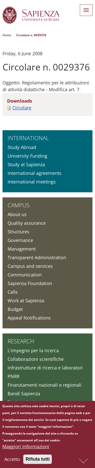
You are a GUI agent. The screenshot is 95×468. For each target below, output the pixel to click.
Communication (25, 275)
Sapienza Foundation (30, 283)
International (28, 138)
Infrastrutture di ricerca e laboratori (45, 368)
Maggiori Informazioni (25, 448)
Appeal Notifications (29, 318)
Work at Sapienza (26, 300)
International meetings (32, 182)
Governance (20, 240)
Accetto (12, 461)
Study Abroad (22, 147)
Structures (18, 232)
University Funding (27, 156)
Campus (19, 205)
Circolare (21, 108)
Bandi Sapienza (24, 393)
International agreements (34, 173)
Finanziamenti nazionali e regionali (45, 385)
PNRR (13, 376)
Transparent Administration (37, 257)
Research (21, 341)
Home (7, 35)
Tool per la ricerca (27, 402)
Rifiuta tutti (38, 460)
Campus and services (30, 266)
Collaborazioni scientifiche (36, 359)
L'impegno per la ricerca (33, 350)
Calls (13, 292)
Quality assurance (27, 223)
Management (22, 249)
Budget (15, 309)
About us (17, 214)
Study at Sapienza (26, 164)
